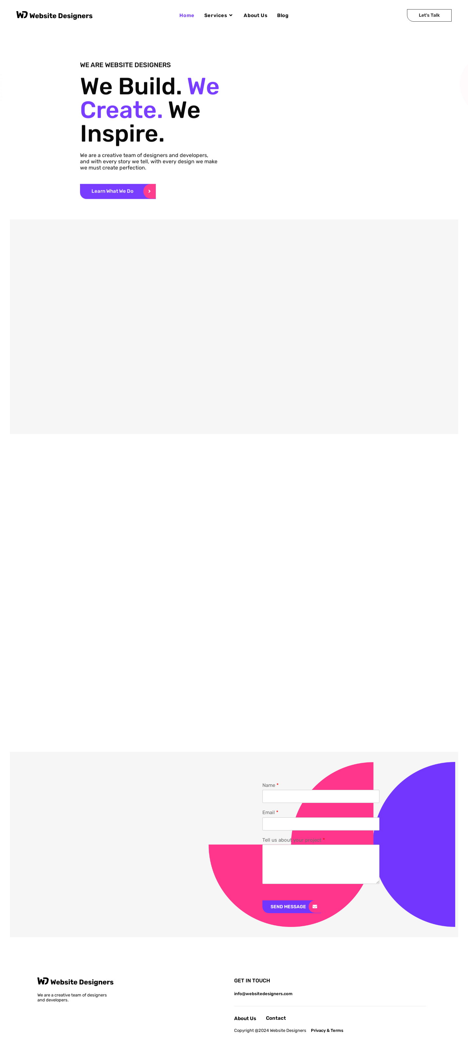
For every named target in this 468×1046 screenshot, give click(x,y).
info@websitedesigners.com (263, 993)
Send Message (288, 907)
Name (270, 785)
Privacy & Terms (327, 1030)
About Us (245, 1018)
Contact (276, 1018)
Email (270, 812)
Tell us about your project (293, 840)
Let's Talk (429, 15)
